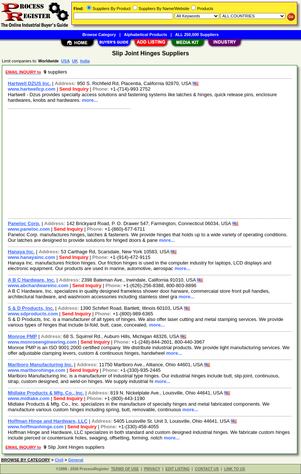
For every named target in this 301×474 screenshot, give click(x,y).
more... (90, 100)
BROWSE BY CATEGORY (25, 460)
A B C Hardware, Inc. (31, 280)
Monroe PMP (22, 336)
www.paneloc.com (29, 229)
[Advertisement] (148, 163)
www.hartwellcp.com (31, 89)
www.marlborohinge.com (36, 370)
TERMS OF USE (125, 469)
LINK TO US (234, 469)
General (75, 460)
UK (75, 61)
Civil (59, 460)
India (85, 61)
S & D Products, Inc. (31, 308)
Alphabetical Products (145, 34)
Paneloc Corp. (24, 223)
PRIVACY (152, 469)
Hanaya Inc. (21, 251)
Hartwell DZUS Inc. (29, 83)
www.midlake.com (28, 398)
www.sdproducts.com (33, 313)
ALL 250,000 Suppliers (197, 34)
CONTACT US (207, 469)
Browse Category (99, 34)
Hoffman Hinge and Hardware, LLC (48, 421)
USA (65, 61)
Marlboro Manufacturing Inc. (40, 364)
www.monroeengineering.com (42, 342)
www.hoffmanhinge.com (36, 426)
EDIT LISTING (177, 469)
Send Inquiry (74, 89)
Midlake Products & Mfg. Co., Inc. (46, 393)
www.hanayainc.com (31, 257)
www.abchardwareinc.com (38, 285)
